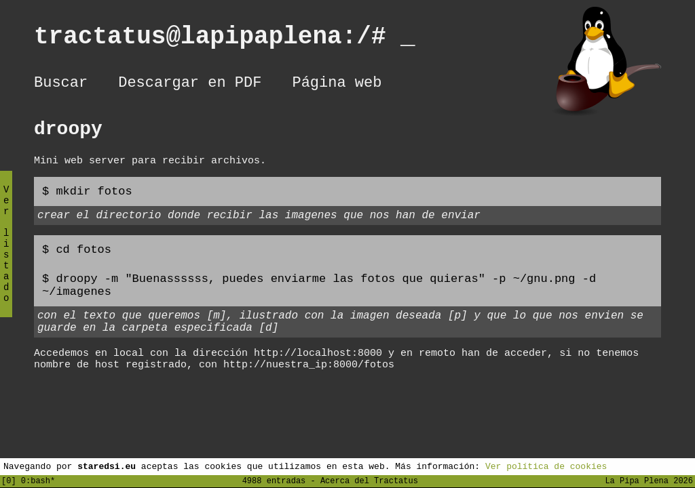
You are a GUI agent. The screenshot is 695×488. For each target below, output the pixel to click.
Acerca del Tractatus (369, 480)
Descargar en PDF (189, 85)
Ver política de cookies (546, 466)
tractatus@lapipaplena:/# (224, 39)
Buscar (61, 85)
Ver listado (6, 255)
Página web (336, 85)
